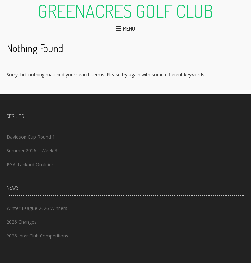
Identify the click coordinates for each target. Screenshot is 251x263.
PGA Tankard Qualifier (30, 164)
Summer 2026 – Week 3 (32, 151)
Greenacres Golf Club (125, 11)
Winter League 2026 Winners (37, 208)
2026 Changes (22, 222)
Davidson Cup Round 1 (31, 137)
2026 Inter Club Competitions (37, 236)
